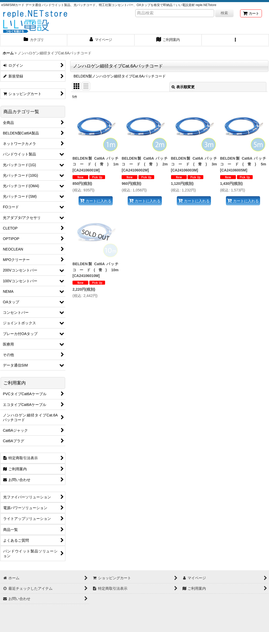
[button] (235, 40)
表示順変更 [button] (183, 87)
